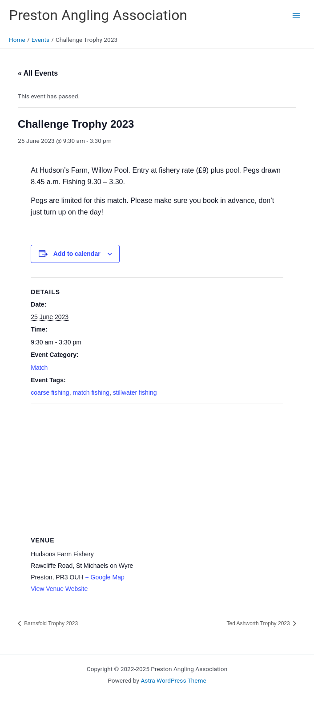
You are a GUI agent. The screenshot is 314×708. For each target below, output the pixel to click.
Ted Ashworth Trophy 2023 (259, 623)
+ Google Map (104, 577)
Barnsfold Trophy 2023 (50, 623)
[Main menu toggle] (296, 15)
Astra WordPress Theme (173, 680)
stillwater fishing (135, 392)
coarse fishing (50, 392)
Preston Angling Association (98, 15)
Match (39, 367)
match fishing (90, 392)
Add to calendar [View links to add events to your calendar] (77, 253)
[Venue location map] (157, 468)
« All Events (38, 73)
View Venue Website (59, 588)
